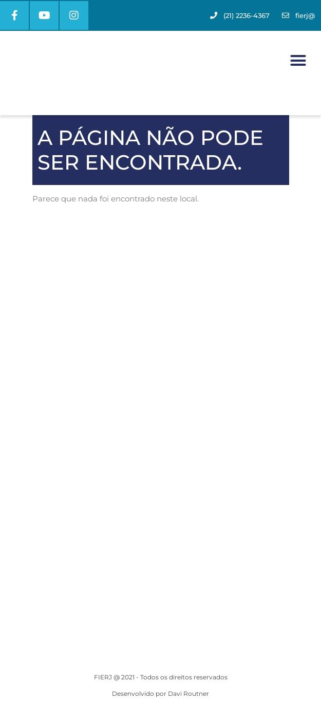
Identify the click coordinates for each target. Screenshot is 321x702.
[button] (298, 60)
